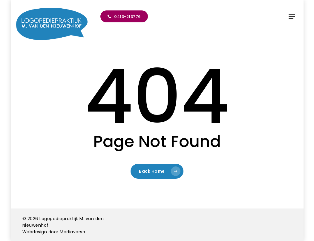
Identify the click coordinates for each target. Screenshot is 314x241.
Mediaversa (72, 232)
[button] (292, 16)
